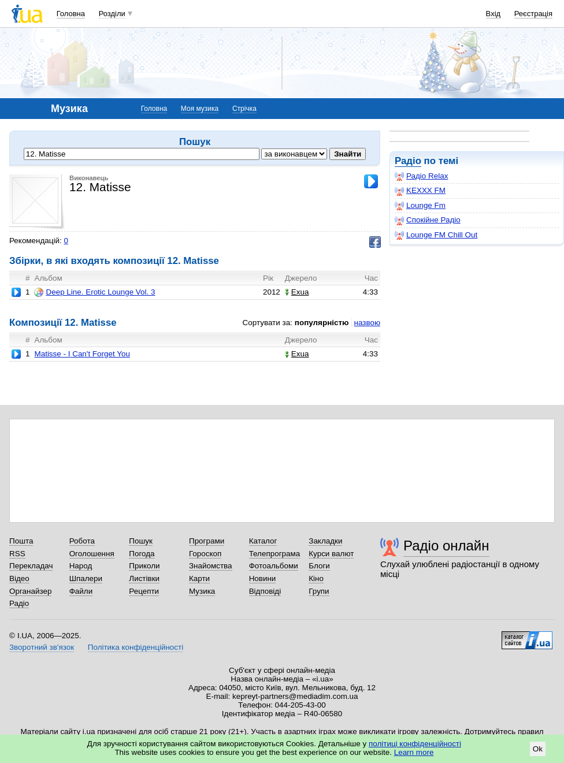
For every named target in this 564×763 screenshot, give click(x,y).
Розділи (112, 13)
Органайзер (30, 591)
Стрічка (244, 109)
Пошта (21, 541)
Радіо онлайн (446, 545)
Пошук (141, 541)
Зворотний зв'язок (41, 647)
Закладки (325, 541)
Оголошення (91, 553)
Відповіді (265, 591)
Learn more (414, 752)
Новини (262, 578)
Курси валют (331, 553)
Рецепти (144, 591)
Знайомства (210, 565)
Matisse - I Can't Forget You (81, 353)
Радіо (408, 160)
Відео (19, 578)
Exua (297, 292)
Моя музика (199, 109)
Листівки (144, 578)
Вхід (493, 13)
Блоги (319, 565)
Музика (202, 591)
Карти (199, 578)
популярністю (322, 322)
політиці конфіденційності (415, 743)
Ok (538, 749)
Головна (71, 13)
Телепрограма (274, 553)
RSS (17, 553)
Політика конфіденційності (135, 647)
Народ (80, 565)
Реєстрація (533, 13)
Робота (82, 541)
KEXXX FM (420, 190)
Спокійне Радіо (428, 220)
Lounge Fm (420, 205)
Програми (206, 541)
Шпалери (85, 578)
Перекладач (31, 565)
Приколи (144, 565)
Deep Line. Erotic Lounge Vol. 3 (94, 292)
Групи (319, 591)
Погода (141, 553)
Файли (81, 591)
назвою (367, 322)
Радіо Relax (421, 176)
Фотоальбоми (273, 565)
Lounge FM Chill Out (436, 235)
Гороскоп (205, 553)
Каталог (263, 541)
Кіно (316, 578)
